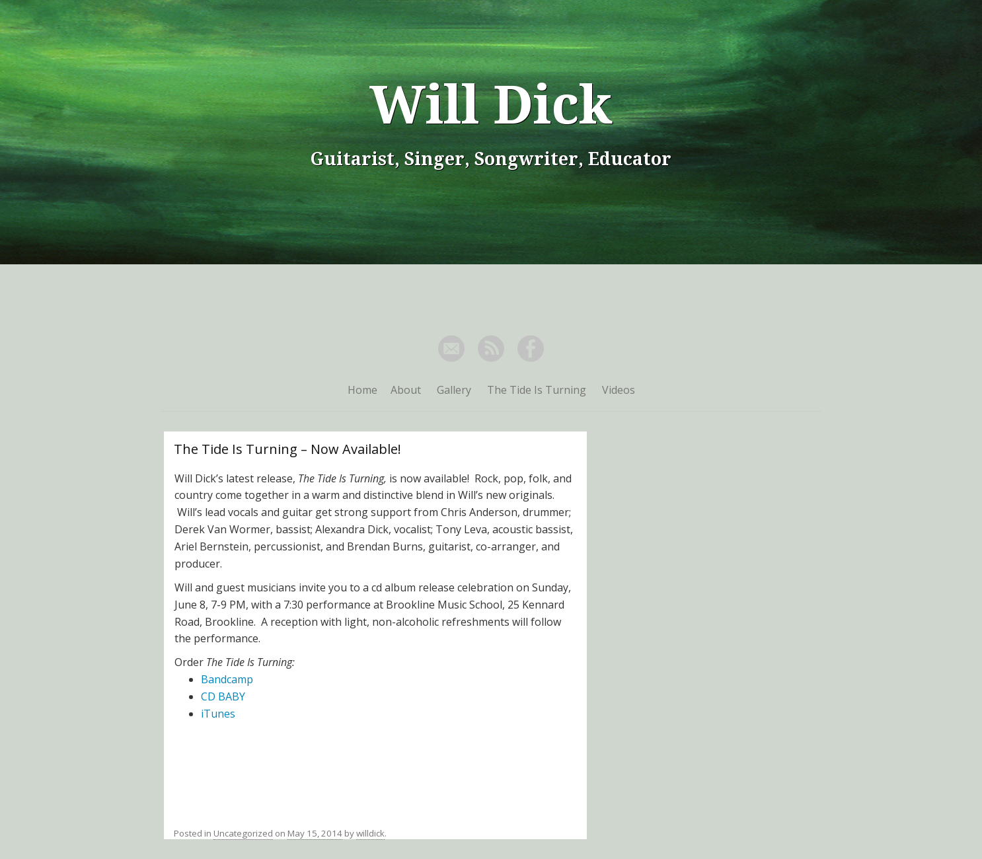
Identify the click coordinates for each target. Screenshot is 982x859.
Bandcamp (227, 679)
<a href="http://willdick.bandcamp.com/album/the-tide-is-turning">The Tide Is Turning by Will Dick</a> (375, 769)
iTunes (218, 713)
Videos (618, 390)
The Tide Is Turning (536, 390)
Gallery (454, 390)
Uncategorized (243, 833)
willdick (370, 833)
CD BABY (223, 696)
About (406, 390)
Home (362, 390)
